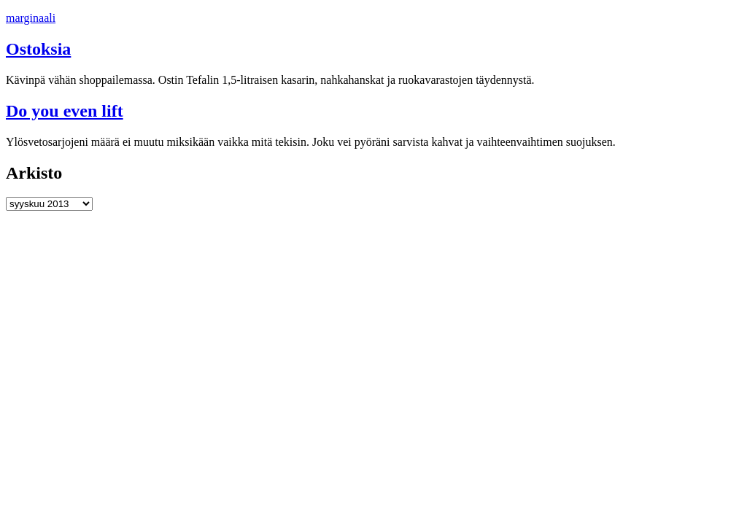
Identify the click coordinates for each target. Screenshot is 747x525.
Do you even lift (64, 110)
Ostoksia (38, 48)
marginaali (30, 18)
